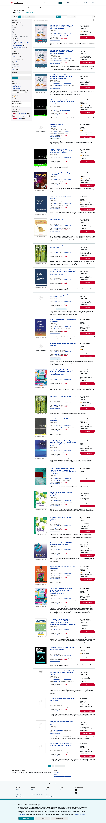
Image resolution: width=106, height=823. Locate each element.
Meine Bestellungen (20, 796)
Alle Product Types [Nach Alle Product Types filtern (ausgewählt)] (17, 22)
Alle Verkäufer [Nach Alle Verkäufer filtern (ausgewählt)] (16, 111)
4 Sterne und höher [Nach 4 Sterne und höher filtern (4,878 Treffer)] (21, 116)
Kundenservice (63, 792)
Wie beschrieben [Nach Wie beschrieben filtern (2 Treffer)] (17, 48)
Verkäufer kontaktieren (55, 40)
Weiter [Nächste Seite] (30, 16)
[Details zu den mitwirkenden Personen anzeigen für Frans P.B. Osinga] (54, 473)
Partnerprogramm (34, 792)
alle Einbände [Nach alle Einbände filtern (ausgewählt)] (15, 53)
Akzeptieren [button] (26, 818)
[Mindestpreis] (14, 92)
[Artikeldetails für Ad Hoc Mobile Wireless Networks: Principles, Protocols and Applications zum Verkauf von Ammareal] (41, 627)
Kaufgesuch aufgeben (17, 774)
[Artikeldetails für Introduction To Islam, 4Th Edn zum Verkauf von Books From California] (41, 426)
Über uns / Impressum (50, 789)
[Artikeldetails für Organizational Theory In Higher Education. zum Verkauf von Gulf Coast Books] (41, 574)
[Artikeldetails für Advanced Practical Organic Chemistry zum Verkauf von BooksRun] (41, 297)
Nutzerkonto (79, 2)
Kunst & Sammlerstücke (61, 7)
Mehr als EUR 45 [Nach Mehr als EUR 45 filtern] (16, 88)
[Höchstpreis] (21, 92)
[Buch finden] (60, 3)
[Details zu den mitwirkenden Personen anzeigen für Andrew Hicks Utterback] (56, 274)
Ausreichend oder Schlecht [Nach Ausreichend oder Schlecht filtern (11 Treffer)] (19, 47)
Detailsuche (13, 7)
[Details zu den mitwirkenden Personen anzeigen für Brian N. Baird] (53, 346)
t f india (18, 12)
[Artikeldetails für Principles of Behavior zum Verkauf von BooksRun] (41, 127)
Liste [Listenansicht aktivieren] (58, 16)
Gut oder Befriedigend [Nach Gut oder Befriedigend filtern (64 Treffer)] (18, 45)
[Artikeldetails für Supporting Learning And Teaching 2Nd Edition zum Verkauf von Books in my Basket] (41, 725)
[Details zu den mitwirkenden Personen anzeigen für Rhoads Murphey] (54, 103)
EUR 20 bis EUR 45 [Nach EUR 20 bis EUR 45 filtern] (16, 86)
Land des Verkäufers (16, 106)
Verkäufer (77, 7)
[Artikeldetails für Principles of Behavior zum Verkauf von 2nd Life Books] (41, 227)
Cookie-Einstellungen (40, 812)
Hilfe (93, 2)
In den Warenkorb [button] (87, 37)
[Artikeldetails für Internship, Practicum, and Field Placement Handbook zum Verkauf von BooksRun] (41, 346)
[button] (94, 20)
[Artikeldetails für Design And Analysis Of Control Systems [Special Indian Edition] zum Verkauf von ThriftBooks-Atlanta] (41, 655)
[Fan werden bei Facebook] (76, 790)
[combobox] (43, 3)
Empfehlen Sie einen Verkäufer (37, 794)
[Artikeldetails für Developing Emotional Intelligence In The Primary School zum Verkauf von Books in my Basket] (41, 703)
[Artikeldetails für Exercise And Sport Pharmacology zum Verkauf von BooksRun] (41, 180)
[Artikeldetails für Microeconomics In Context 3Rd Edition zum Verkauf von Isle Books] (41, 550)
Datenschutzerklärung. (80, 814)
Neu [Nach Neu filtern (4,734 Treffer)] (15, 40)
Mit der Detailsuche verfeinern (29, 12)
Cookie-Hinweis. (21, 814)
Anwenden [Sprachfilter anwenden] (15, 77)
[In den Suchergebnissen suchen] (64, 20)
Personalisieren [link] (59, 818)
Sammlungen (27, 7)
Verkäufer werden (91, 7)
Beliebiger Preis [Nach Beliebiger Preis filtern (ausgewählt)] (16, 83)
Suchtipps (56, 772)
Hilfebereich (62, 789)
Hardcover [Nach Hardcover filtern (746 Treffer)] (16, 54)
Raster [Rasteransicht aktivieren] (64, 16)
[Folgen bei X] (76, 793)
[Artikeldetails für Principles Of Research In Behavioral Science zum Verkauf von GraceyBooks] (41, 404)
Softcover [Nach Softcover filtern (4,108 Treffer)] (16, 56)
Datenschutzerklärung (50, 796)
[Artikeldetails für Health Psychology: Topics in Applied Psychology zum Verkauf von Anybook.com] (41, 499)
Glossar (56, 774)
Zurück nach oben (53, 783)
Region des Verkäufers (17, 103)
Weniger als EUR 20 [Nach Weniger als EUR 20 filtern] (17, 85)
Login (73, 2)
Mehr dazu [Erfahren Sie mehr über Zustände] (18, 38)
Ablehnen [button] (42, 818)
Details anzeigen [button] (68, 613)
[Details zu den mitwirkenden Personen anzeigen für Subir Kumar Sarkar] (54, 624)
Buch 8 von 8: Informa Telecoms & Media (59, 622)
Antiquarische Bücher (42, 7)
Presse (47, 792)
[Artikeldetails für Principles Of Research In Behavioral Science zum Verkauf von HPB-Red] (41, 254)
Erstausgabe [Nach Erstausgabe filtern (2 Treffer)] (16, 61)
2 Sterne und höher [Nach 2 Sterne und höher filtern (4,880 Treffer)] (21, 113)
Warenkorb (18, 798)
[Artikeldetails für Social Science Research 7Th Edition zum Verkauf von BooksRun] (41, 204)
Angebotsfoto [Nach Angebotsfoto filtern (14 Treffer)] (16, 66)
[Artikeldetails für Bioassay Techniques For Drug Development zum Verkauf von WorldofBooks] (41, 327)
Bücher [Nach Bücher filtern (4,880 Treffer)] (15, 24)
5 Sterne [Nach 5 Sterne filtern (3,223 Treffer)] (19, 118)
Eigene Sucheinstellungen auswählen (62, 776)
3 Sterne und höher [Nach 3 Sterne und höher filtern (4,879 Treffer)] (21, 115)
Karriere (47, 794)
